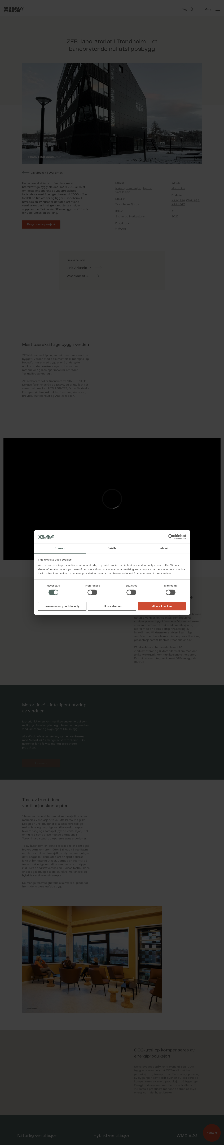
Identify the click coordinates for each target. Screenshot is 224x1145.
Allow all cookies (161, 606)
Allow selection (112, 606)
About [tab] (164, 548)
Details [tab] (112, 548)
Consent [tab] (60, 548)
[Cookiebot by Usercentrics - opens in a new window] (171, 536)
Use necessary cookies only (62, 606)
